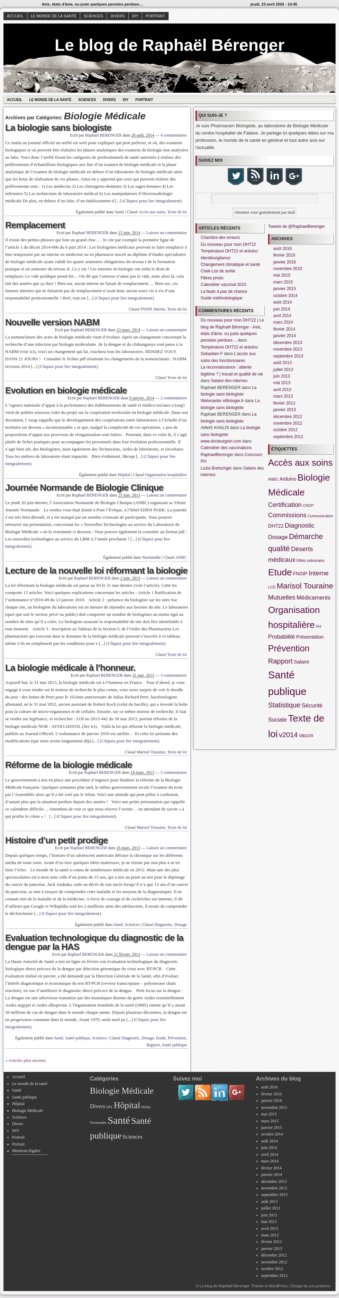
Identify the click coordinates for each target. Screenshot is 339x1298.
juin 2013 (281, 376)
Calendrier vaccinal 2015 (223, 284)
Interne (159, 309)
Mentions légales (26, 1150)
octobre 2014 (285, 295)
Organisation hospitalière (166, 474)
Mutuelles (281, 597)
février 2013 (284, 403)
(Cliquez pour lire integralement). (152, 200)
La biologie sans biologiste (58, 127)
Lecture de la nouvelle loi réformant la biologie (96, 570)
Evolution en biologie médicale (66, 390)
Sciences (93, 16)
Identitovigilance (215, 258)
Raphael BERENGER (103, 135)
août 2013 (282, 362)
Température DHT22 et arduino (229, 251)
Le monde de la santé (53, 16)
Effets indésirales (310, 560)
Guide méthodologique (221, 298)
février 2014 (284, 329)
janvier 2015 (284, 288)
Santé (119, 212)
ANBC (181, 557)
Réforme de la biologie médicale (68, 765)
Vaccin (306, 735)
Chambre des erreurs (220, 237)
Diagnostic (163, 924)
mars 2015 (283, 282)
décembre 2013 (287, 342)
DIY (135, 16)
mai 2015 (281, 275)
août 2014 (282, 302)
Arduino (288, 479)
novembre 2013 (287, 349)
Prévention (177, 1038)
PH (318, 626)
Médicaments (313, 597)
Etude (161, 1038)
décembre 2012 (287, 416)
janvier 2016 (284, 262)
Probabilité (281, 636)
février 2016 (284, 255)
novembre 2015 (287, 268)
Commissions (287, 515)
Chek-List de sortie (218, 271)
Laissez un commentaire (166, 232)
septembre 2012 (288, 436)
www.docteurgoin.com (221, 441)
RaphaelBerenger (217, 454)
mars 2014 (283, 322)
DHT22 (276, 526)
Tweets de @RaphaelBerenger (296, 226)
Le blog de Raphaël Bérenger (169, 45)
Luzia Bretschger (216, 468)
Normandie (151, 557)
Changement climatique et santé (230, 264)
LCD (271, 587)
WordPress (278, 1286)
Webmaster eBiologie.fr (222, 400)
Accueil (15, 16)
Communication (320, 516)
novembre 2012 (287, 423)
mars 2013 (283, 396)
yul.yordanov (319, 1286)
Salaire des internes (229, 380)
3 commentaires (174, 675)
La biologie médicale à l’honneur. (70, 667)
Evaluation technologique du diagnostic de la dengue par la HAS (94, 942)
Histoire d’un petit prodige (56, 840)
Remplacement (35, 225)
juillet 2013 (283, 369)
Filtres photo (212, 278)
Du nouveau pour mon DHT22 (228, 244)
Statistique (284, 705)
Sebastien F (212, 353)
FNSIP (145, 309)
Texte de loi (177, 212)
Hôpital (124, 474)
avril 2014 (282, 315)
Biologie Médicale (27, 1110)
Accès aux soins (151, 212)
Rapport (153, 1044)
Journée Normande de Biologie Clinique (84, 487)
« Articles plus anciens (25, 1060)
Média (145, 1107)
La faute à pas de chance (224, 291)
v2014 (288, 735)
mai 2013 (281, 382)
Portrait (155, 16)
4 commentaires (174, 135)
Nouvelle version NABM (52, 322)
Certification (285, 504)
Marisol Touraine (151, 752)
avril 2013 (282, 389)
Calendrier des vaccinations (226, 447)
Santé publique (77, 1038)
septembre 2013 (288, 356)
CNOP (308, 505)
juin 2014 (281, 309)
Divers (117, 16)
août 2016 (282, 248)
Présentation (309, 637)
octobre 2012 (285, 429)
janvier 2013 (284, 409)
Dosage (180, 924)
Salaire (301, 662)
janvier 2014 (284, 335)
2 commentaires (174, 398)
